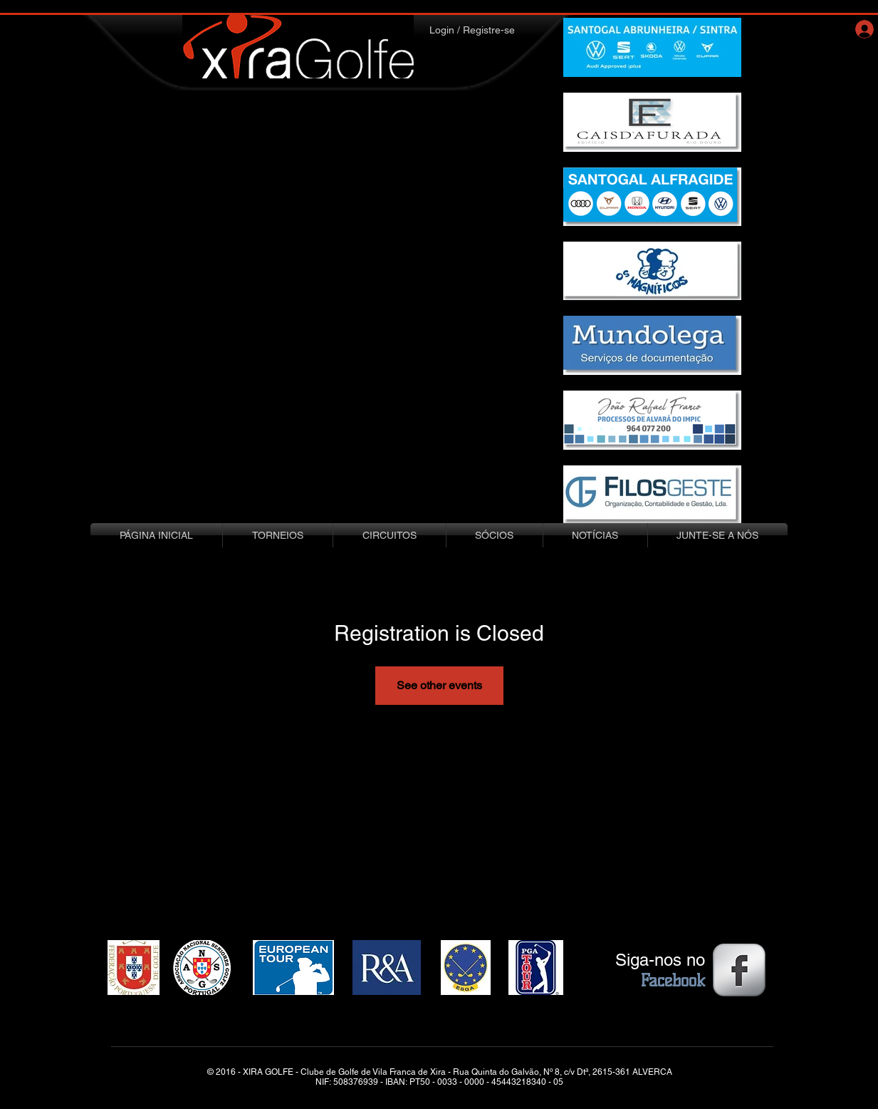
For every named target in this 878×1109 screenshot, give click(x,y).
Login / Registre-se (472, 30)
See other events (439, 685)
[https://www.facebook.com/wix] (739, 970)
